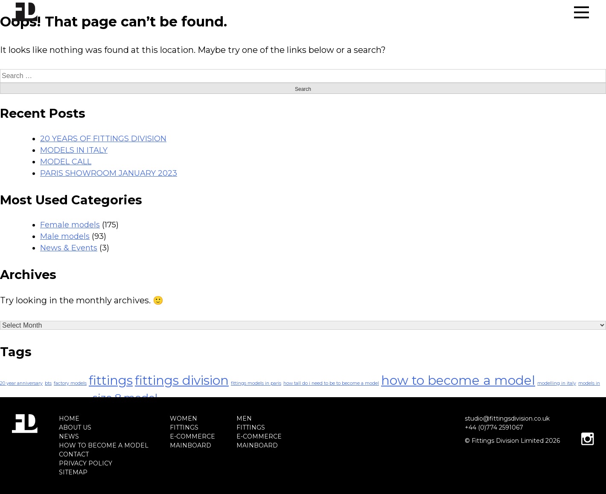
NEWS (69, 436)
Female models (70, 225)
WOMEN (183, 418)
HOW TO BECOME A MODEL (104, 445)
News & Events (68, 248)
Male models (65, 236)
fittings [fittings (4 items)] (111, 380)
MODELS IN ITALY (74, 150)
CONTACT (74, 454)
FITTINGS (184, 427)
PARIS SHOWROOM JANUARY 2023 (108, 173)
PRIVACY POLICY (85, 463)
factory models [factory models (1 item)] (70, 383)
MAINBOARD (190, 445)
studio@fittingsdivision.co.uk (507, 418)
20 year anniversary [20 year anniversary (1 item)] (21, 383)
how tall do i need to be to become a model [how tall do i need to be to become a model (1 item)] (331, 383)
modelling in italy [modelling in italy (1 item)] (556, 383)
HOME (69, 418)
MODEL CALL (65, 161)
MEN (244, 418)
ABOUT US (75, 427)
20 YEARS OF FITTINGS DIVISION (103, 138)
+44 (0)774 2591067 (494, 427)
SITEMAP (73, 472)
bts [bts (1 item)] (48, 383)
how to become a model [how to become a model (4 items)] (458, 380)
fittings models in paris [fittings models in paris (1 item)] (256, 383)
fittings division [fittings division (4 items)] (182, 380)
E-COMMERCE (192, 436)
